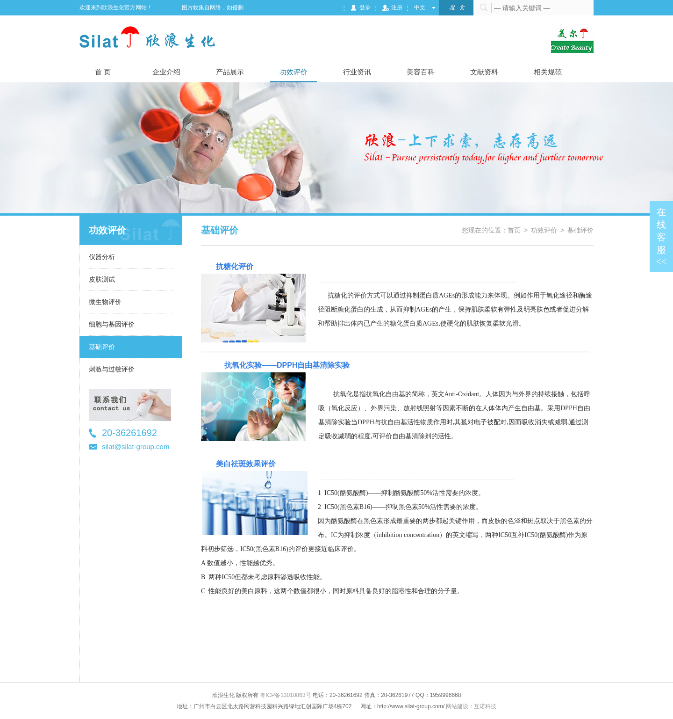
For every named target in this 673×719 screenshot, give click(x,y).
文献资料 (484, 72)
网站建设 (457, 706)
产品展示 (230, 72)
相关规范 (548, 72)
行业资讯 (357, 72)
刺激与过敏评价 (112, 369)
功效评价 (293, 72)
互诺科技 (485, 706)
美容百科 (421, 72)
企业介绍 (166, 72)
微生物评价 (105, 301)
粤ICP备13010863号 (285, 695)
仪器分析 (102, 257)
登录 (361, 7)
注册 (392, 7)
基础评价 (102, 346)
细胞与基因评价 (112, 324)
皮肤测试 (102, 279)
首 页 (103, 72)
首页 (514, 230)
